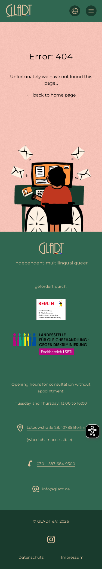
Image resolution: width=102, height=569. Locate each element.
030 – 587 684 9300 (56, 463)
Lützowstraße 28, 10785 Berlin (56, 427)
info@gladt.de (56, 489)
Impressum (72, 557)
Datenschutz (31, 557)
